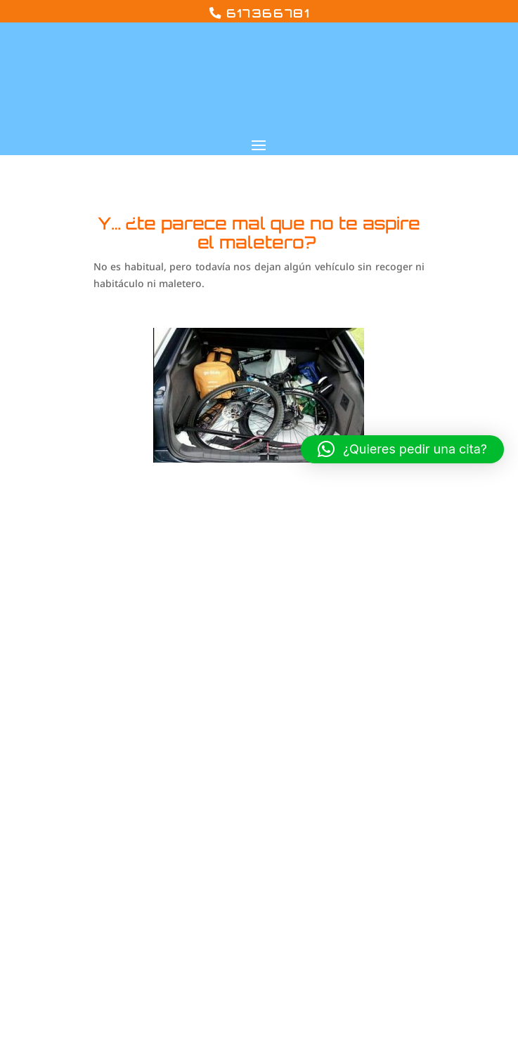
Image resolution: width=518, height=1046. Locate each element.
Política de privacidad (414, 711)
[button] (402, 449)
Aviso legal (386, 689)
